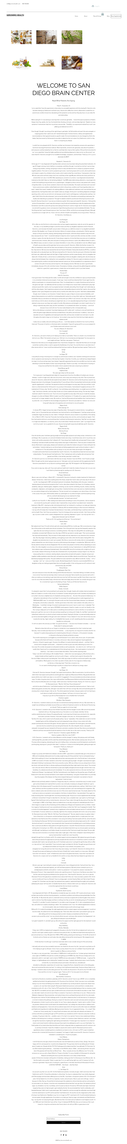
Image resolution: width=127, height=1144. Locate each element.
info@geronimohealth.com (13, 3)
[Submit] (63, 1122)
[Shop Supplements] (116, 16)
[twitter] (63, 1135)
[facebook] (61, 1135)
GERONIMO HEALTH (15, 15)
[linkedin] (66, 1135)
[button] (102, 14)
